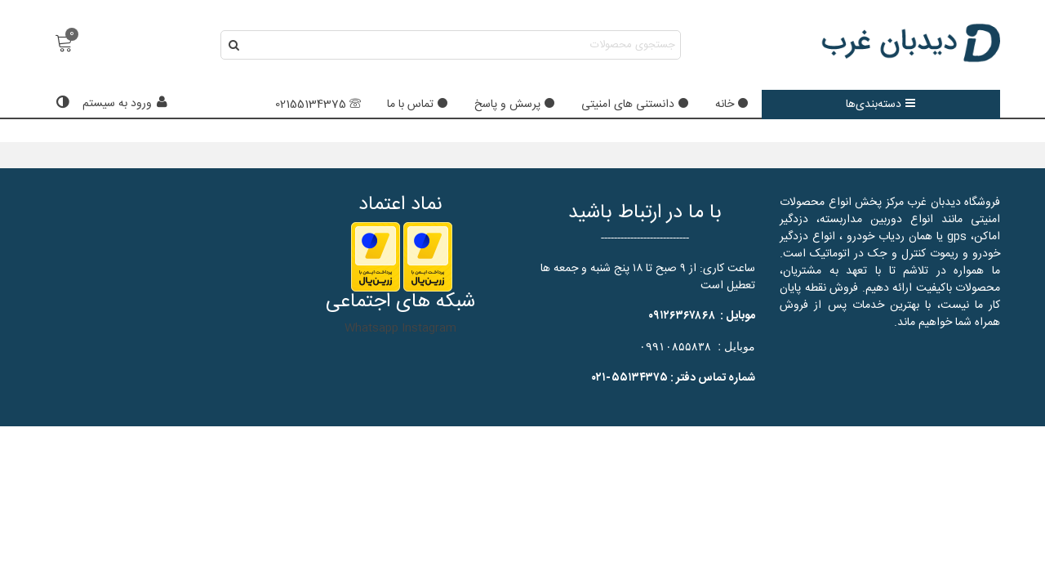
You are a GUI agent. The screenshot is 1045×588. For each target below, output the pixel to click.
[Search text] (464, 45)
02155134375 (318, 104)
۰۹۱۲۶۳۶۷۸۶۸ (681, 316)
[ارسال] (235, 45)
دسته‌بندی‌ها (881, 104)
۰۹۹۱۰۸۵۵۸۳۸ (675, 346)
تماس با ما (417, 104)
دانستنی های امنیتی (635, 104)
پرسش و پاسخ (514, 104)
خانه (732, 104)
